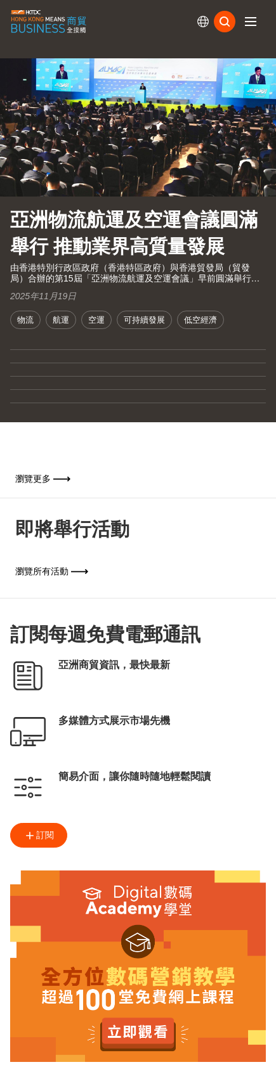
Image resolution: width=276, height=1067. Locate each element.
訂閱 (38, 835)
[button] (250, 21)
